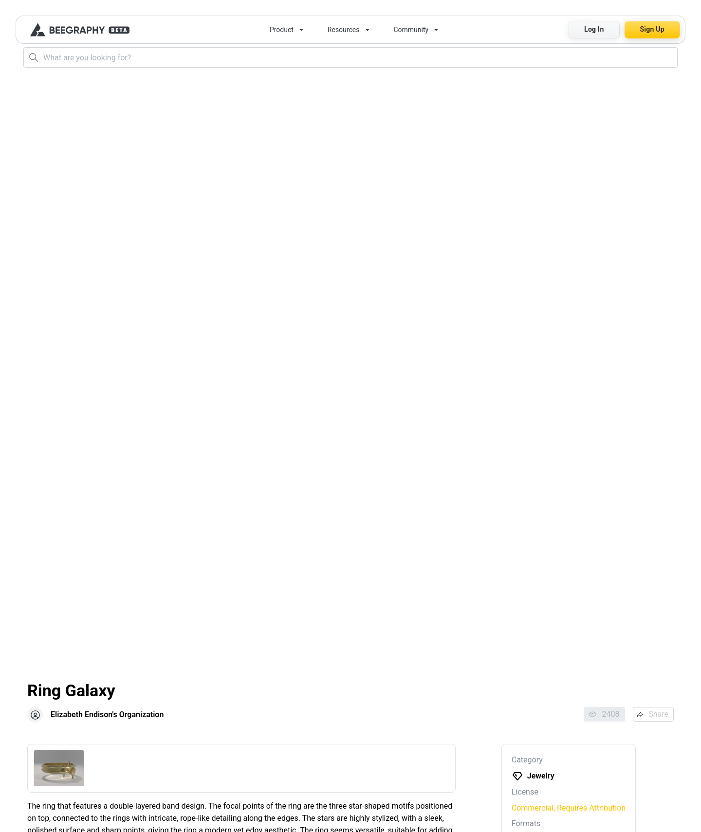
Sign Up (652, 29)
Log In (594, 29)
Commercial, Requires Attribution (569, 808)
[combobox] (350, 57)
